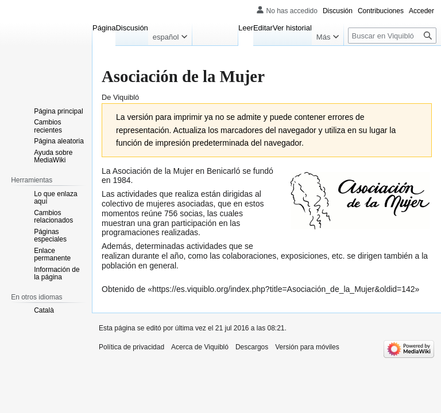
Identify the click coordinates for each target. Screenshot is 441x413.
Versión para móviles (307, 347)
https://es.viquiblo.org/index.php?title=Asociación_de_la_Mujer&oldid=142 (283, 289)
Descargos (251, 347)
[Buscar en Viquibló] (392, 36)
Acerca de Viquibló (200, 347)
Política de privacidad (131, 347)
